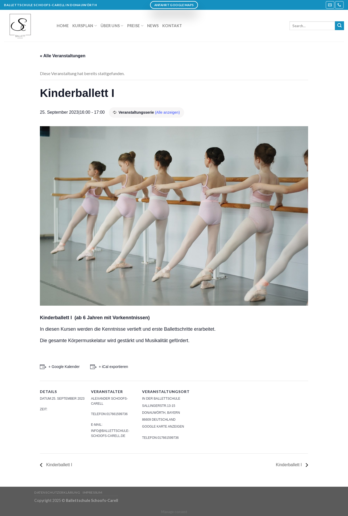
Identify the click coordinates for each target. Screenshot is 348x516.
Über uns (112, 25)
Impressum (92, 492)
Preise (135, 25)
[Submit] (339, 25)
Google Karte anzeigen (163, 426)
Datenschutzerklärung (57, 492)
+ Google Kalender (64, 367)
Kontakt (172, 25)
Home (63, 25)
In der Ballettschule (161, 398)
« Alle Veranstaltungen (62, 56)
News (153, 25)
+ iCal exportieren (113, 367)
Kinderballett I (58, 464)
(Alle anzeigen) (167, 112)
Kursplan (84, 25)
